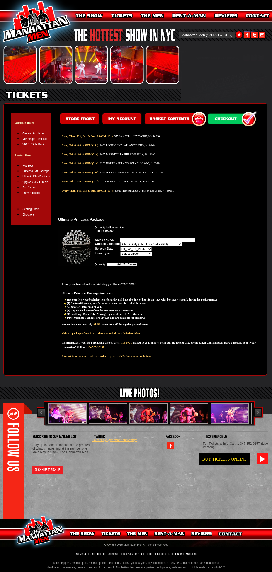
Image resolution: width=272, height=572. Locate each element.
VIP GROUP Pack (33, 144)
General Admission (33, 133)
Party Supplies (31, 192)
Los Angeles (109, 553)
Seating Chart (30, 209)
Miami (138, 553)
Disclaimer (191, 553)
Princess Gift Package (35, 171)
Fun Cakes (29, 187)
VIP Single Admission (35, 139)
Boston (149, 553)
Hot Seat (27, 165)
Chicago (95, 553)
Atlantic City (126, 553)
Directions (28, 214)
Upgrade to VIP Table (35, 182)
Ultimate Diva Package (36, 176)
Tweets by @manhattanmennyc (114, 440)
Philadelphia (162, 553)
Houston (177, 553)
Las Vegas (81, 553)
